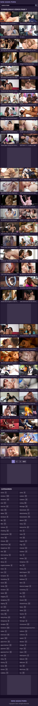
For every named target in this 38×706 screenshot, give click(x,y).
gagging (4, 596)
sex (22, 593)
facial (4, 583)
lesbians (24, 499)
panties (23, 558)
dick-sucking (6, 555)
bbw (3, 524)
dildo (4, 558)
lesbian (23, 496)
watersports (24, 655)
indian (4, 631)
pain (22, 555)
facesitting (5, 579)
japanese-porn (6, 652)
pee (22, 565)
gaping (4, 603)
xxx (22, 673)
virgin (23, 648)
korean (4, 669)
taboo (23, 607)
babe (4, 510)
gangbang (5, 600)
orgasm (23, 541)
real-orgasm (25, 572)
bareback (4, 517)
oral (22, 537)
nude (22, 534)
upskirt (23, 638)
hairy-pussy (5, 617)
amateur (5, 496)
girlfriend (5, 610)
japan (4, 638)
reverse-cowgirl (25, 586)
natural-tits (24, 527)
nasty (23, 524)
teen (22, 617)
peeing (23, 569)
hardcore (5, 628)
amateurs (5, 499)
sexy (22, 596)
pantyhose (24, 562)
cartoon (4, 527)
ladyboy (4, 673)
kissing (4, 662)
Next (24, 461)
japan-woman (6, 645)
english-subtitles (6, 565)
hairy (4, 614)
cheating (5, 531)
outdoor (23, 551)
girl (3, 607)
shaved (23, 600)
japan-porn (5, 641)
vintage (23, 645)
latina (23, 492)
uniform (23, 631)
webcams (24, 662)
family (4, 586)
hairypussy (5, 621)
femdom (5, 589)
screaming (24, 589)
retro (22, 583)
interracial (5, 635)
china (4, 537)
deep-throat (6, 544)
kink (3, 655)
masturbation (25, 517)
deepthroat (5, 548)
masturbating (25, 513)
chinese (4, 541)
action (4, 492)
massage (24, 506)
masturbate (24, 510)
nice (22, 531)
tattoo (23, 610)
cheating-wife (6, 534)
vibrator (23, 641)
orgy (22, 544)
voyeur (23, 652)
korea (4, 666)
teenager (23, 621)
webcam (23, 659)
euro (3, 572)
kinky (3, 659)
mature (23, 520)
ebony (4, 562)
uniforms (23, 635)
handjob (5, 624)
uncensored (24, 624)
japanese (5, 648)
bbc (3, 520)
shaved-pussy (25, 603)
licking (23, 503)
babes (4, 513)
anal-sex (5, 506)
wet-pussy (24, 669)
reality (23, 576)
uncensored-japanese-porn (27, 628)
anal (3, 503)
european (5, 576)
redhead (23, 579)
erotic (3, 569)
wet (22, 666)
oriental (23, 548)
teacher (23, 614)
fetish (4, 593)
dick (3, 551)
